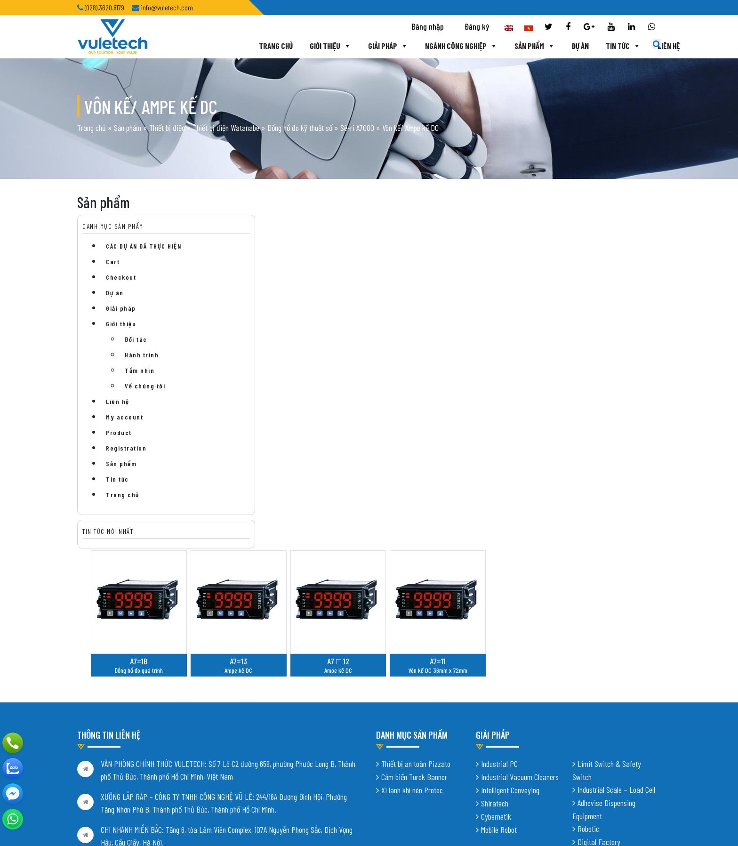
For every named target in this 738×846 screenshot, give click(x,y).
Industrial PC (499, 624)
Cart (113, 274)
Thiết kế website (194, 822)
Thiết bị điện (167, 134)
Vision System (598, 715)
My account (124, 430)
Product (119, 445)
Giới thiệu (307, 45)
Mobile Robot (499, 690)
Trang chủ (252, 45)
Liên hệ (645, 45)
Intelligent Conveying (510, 650)
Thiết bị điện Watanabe (226, 134)
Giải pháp (365, 45)
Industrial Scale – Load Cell (616, 650)
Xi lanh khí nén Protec (412, 650)
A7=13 (380, 318)
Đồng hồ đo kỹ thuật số (299, 134)
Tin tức (599, 45)
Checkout (121, 290)
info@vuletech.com (128, 763)
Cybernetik (496, 676)
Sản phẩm (511, 45)
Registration (126, 461)
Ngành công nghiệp (437, 45)
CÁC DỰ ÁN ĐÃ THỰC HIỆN (143, 259)
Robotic (588, 689)
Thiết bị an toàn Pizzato (415, 624)
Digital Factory (599, 702)
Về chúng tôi (145, 399)
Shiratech (494, 663)
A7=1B (286, 318)
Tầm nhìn (139, 383)
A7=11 (570, 318)
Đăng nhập (427, 26)
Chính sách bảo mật (104, 783)
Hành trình (142, 367)
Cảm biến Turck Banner (414, 637)
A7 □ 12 (476, 318)
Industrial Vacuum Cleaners (520, 637)
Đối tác (136, 352)
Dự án (556, 45)
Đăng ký (477, 26)
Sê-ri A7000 (357, 134)
